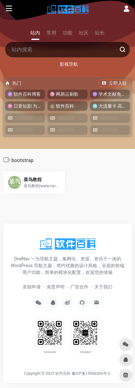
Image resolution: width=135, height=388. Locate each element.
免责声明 (56, 286)
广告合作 (79, 286)
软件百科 (63, 373)
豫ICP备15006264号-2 (91, 373)
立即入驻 (114, 83)
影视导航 (69, 64)
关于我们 (103, 286)
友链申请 (32, 286)
